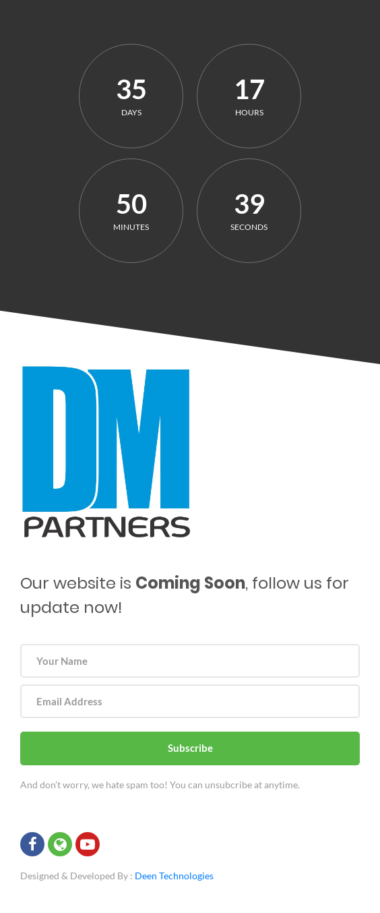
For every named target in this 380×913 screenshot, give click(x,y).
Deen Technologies (174, 875)
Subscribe (190, 748)
